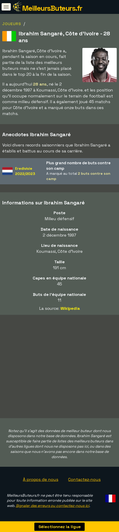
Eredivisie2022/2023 (25, 171)
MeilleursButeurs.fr (52, 8)
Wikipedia (70, 308)
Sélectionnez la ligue (59, 526)
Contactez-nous (84, 479)
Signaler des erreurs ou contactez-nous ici (52, 505)
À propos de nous (40, 479)
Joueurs (11, 23)
